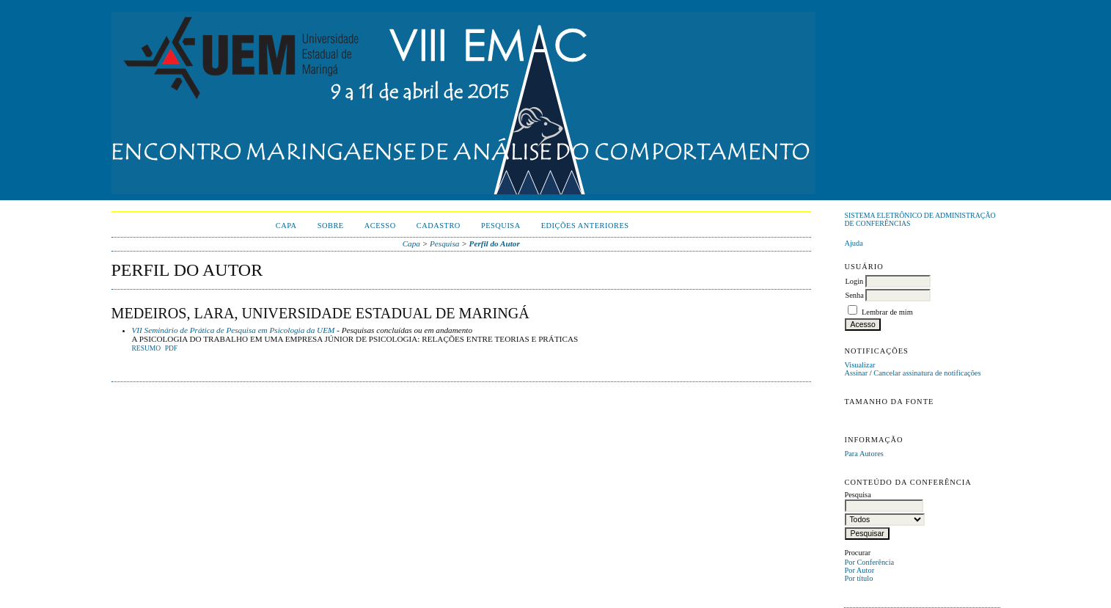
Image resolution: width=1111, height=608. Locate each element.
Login (854, 281)
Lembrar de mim (887, 312)
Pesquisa (501, 225)
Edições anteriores (585, 225)
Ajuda (853, 243)
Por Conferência (869, 562)
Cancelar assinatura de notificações (926, 373)
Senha (854, 295)
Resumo (146, 348)
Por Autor (859, 570)
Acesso (380, 225)
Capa (286, 225)
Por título (858, 578)
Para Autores (863, 454)
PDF (171, 348)
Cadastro (439, 225)
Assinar (856, 373)
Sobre (331, 225)
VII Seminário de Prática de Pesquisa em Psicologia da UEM (233, 330)
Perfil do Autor (494, 243)
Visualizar (859, 365)
